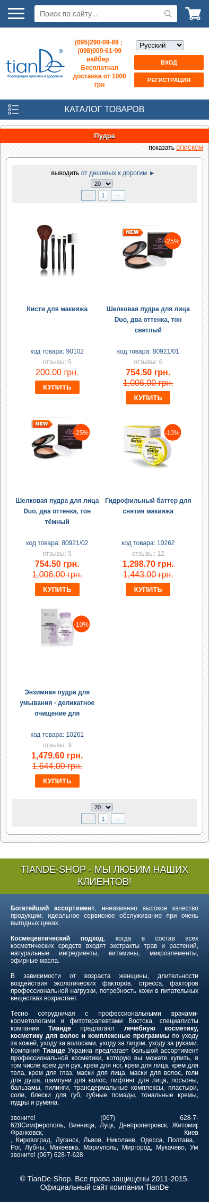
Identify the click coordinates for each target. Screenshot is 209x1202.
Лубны (34, 1147)
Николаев (121, 1140)
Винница (81, 1125)
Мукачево (170, 1147)
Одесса (151, 1140)
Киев (191, 1132)
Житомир (185, 1125)
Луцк (107, 1125)
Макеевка (63, 1147)
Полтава (180, 1140)
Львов (92, 1140)
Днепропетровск (143, 1125)
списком (189, 148)
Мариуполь (100, 1147)
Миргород (136, 1147)
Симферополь (42, 1125)
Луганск (67, 1140)
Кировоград (33, 1140)
